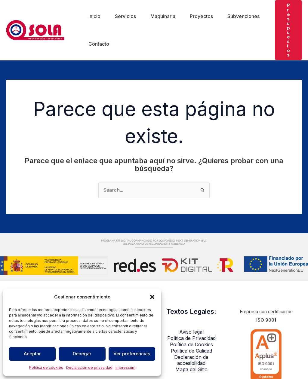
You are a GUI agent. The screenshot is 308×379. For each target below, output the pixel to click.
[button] (152, 297)
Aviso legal (191, 332)
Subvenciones (243, 16)
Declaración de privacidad (89, 367)
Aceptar (32, 353)
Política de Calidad (191, 351)
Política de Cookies (191, 344)
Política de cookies (46, 367)
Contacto (98, 44)
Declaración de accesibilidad (191, 360)
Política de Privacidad (191, 338)
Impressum (125, 367)
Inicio (94, 16)
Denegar (82, 353)
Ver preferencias (131, 353)
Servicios (125, 16)
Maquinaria (162, 16)
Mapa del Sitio (191, 369)
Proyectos (201, 16)
